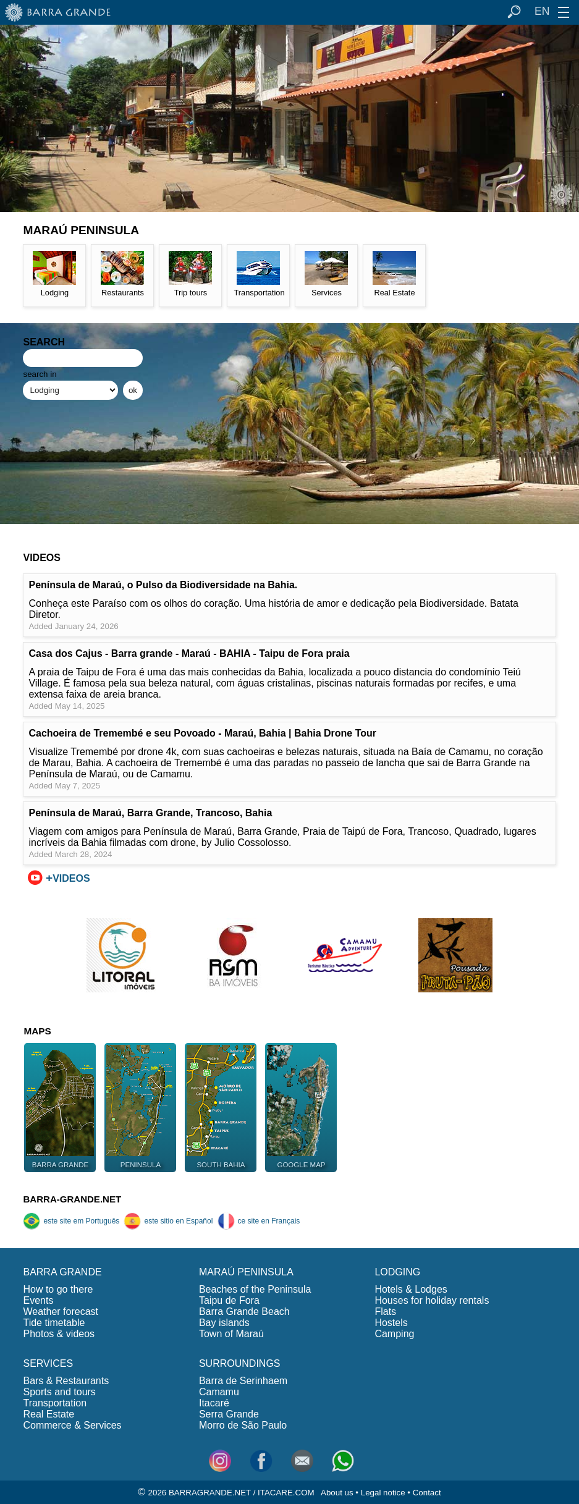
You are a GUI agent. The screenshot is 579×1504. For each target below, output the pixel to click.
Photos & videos (59, 1334)
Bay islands (224, 1322)
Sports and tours (59, 1392)
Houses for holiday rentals (431, 1300)
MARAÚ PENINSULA (246, 1272)
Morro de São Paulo (243, 1425)
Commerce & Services (72, 1425)
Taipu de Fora (229, 1300)
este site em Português (71, 1221)
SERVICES (48, 1363)
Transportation (55, 1403)
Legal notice (383, 1492)
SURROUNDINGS (240, 1363)
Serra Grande (229, 1414)
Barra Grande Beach (244, 1311)
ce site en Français (259, 1221)
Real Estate (48, 1414)
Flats (385, 1311)
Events (38, 1300)
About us (337, 1492)
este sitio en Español (168, 1221)
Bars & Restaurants (66, 1380)
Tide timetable (54, 1322)
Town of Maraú (231, 1334)
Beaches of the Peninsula (255, 1289)
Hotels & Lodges (410, 1289)
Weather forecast (60, 1311)
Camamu (219, 1392)
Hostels (390, 1322)
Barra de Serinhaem (243, 1380)
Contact (427, 1492)
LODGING (397, 1272)
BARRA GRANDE (62, 1272)
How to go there (58, 1289)
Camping (394, 1334)
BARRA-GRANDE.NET (72, 1199)
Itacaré (214, 1403)
